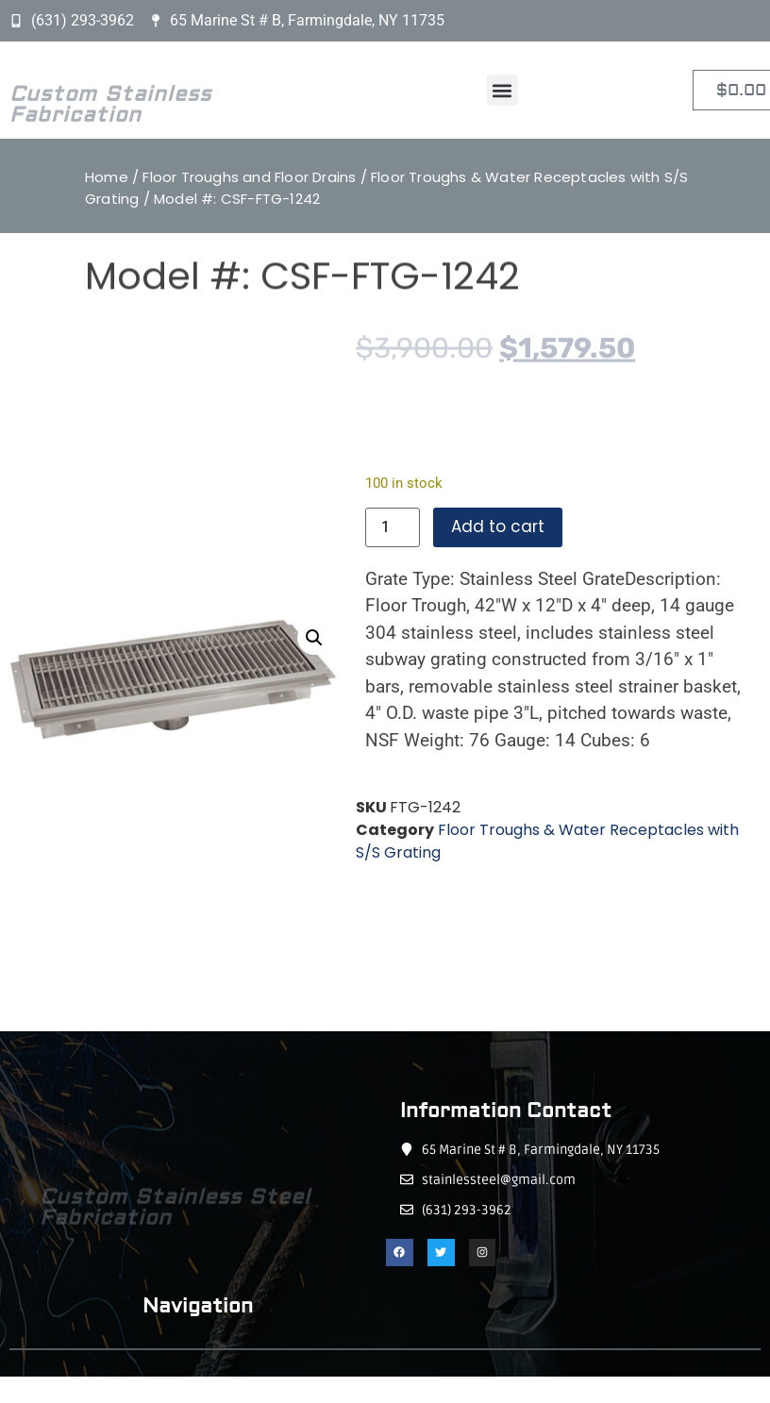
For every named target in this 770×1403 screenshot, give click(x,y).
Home (106, 177)
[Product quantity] (392, 527)
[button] (502, 90)
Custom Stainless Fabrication (110, 117)
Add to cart (497, 526)
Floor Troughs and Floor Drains (249, 177)
